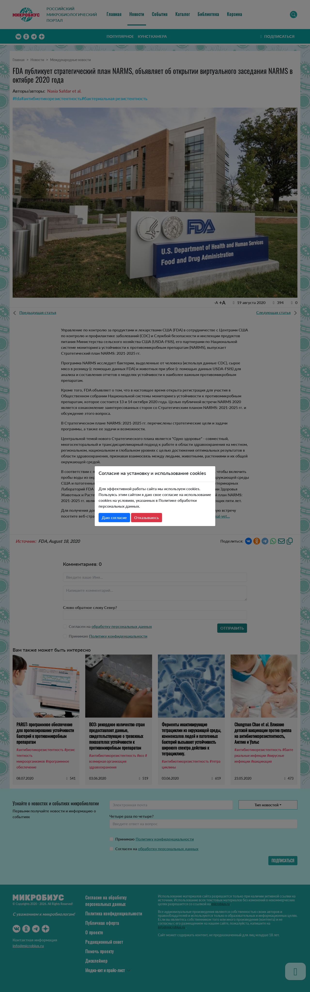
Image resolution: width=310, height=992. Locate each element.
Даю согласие (114, 517)
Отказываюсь (146, 517)
